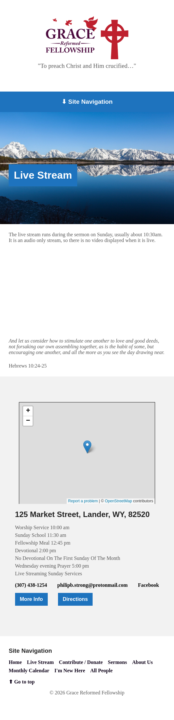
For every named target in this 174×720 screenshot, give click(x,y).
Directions (75, 599)
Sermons (117, 662)
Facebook (148, 585)
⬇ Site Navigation (87, 101)
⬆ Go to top (22, 681)
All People (101, 670)
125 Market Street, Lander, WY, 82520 (82, 514)
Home (15, 662)
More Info (31, 599)
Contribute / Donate (81, 662)
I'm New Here (69, 670)
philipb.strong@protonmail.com (92, 585)
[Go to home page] (87, 37)
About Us (142, 662)
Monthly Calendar (29, 670)
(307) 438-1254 (31, 585)
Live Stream (40, 662)
